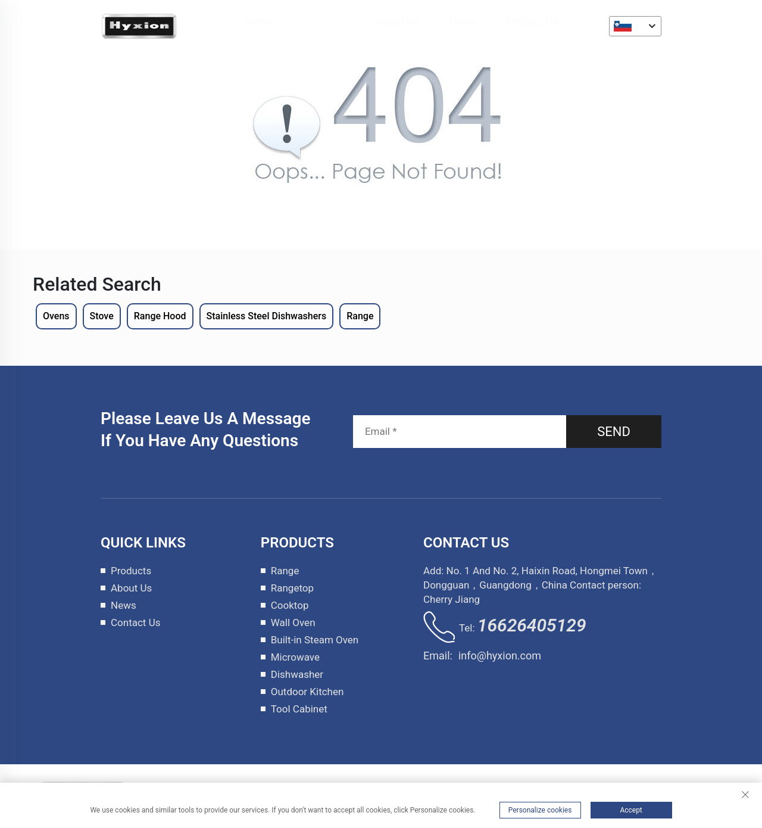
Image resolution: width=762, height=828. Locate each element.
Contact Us (532, 21)
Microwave (295, 657)
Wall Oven (293, 622)
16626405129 (531, 625)
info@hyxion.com (499, 655)
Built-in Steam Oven (315, 640)
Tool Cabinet (299, 709)
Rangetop (292, 588)
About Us (397, 21)
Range (285, 571)
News (462, 21)
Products (324, 21)
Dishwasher (297, 674)
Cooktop (290, 605)
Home (258, 21)
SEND (613, 431)
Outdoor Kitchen (307, 692)
